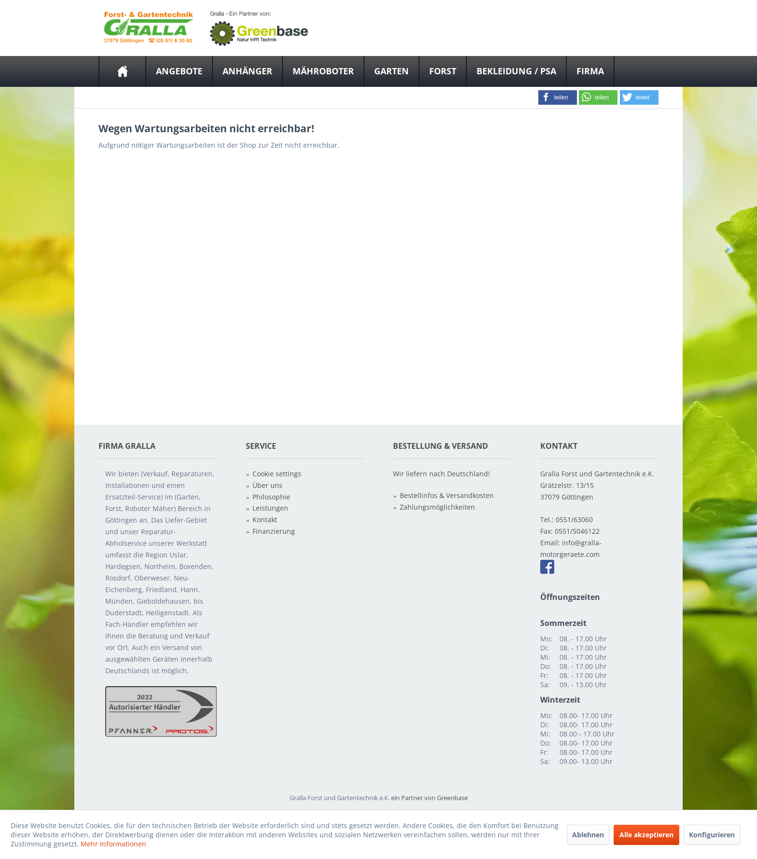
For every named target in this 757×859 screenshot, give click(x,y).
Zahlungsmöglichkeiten (437, 507)
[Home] (122, 71)
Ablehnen (588, 834)
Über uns (267, 485)
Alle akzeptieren (646, 834)
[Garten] (391, 71)
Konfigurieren (712, 834)
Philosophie (271, 496)
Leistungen (270, 508)
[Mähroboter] (323, 71)
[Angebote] (179, 71)
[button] (557, 97)
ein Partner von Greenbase (429, 797)
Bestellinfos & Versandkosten (447, 495)
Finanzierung (273, 531)
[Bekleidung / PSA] (516, 71)
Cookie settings (276, 473)
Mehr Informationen (113, 843)
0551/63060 (574, 519)
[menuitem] (122, 71)
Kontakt (264, 519)
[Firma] (590, 71)
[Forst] (443, 71)
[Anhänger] (247, 71)
